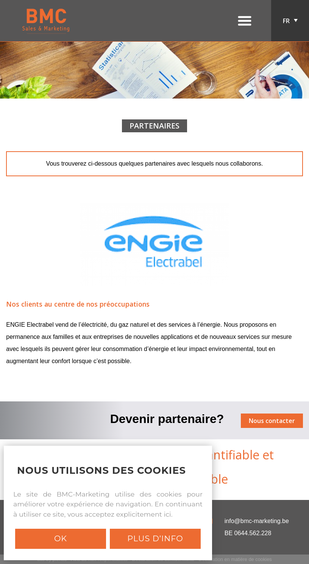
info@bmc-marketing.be (257, 521)
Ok (60, 538)
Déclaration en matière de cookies (235, 559)
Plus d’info (155, 538)
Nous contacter (272, 421)
